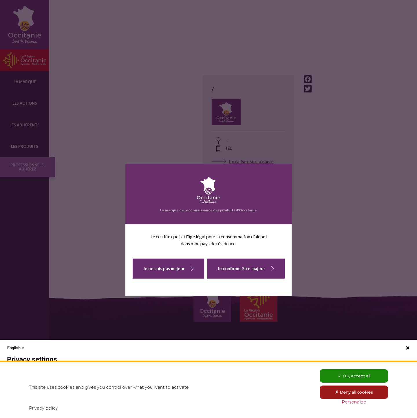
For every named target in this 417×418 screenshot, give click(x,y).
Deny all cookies (354, 392)
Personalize (354, 402)
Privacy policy (43, 408)
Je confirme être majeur (241, 268)
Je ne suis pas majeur (164, 268)
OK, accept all (354, 376)
